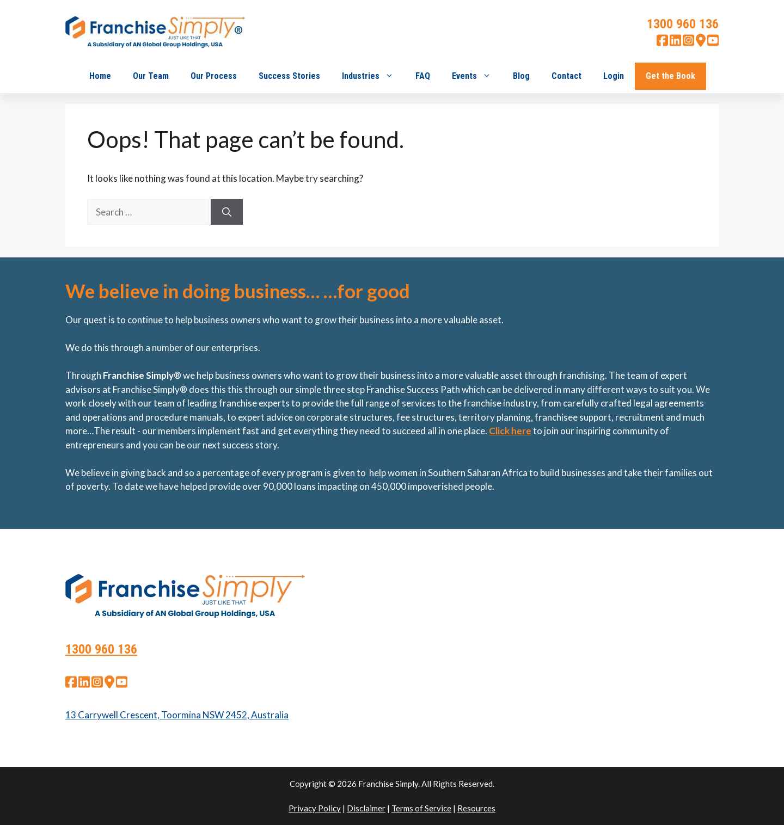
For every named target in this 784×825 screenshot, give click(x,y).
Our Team (151, 76)
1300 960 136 (683, 24)
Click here (510, 430)
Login (613, 76)
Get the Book (670, 76)
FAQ (422, 76)
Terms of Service (421, 808)
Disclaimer (366, 808)
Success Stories (289, 76)
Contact (566, 76)
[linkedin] (675, 43)
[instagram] (688, 43)
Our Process (214, 76)
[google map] (701, 43)
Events (477, 76)
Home (100, 76)
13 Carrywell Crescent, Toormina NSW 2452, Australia (177, 715)
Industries (373, 76)
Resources (476, 808)
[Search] (227, 212)
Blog (521, 76)
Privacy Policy (315, 808)
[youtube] (713, 43)
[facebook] (662, 43)
